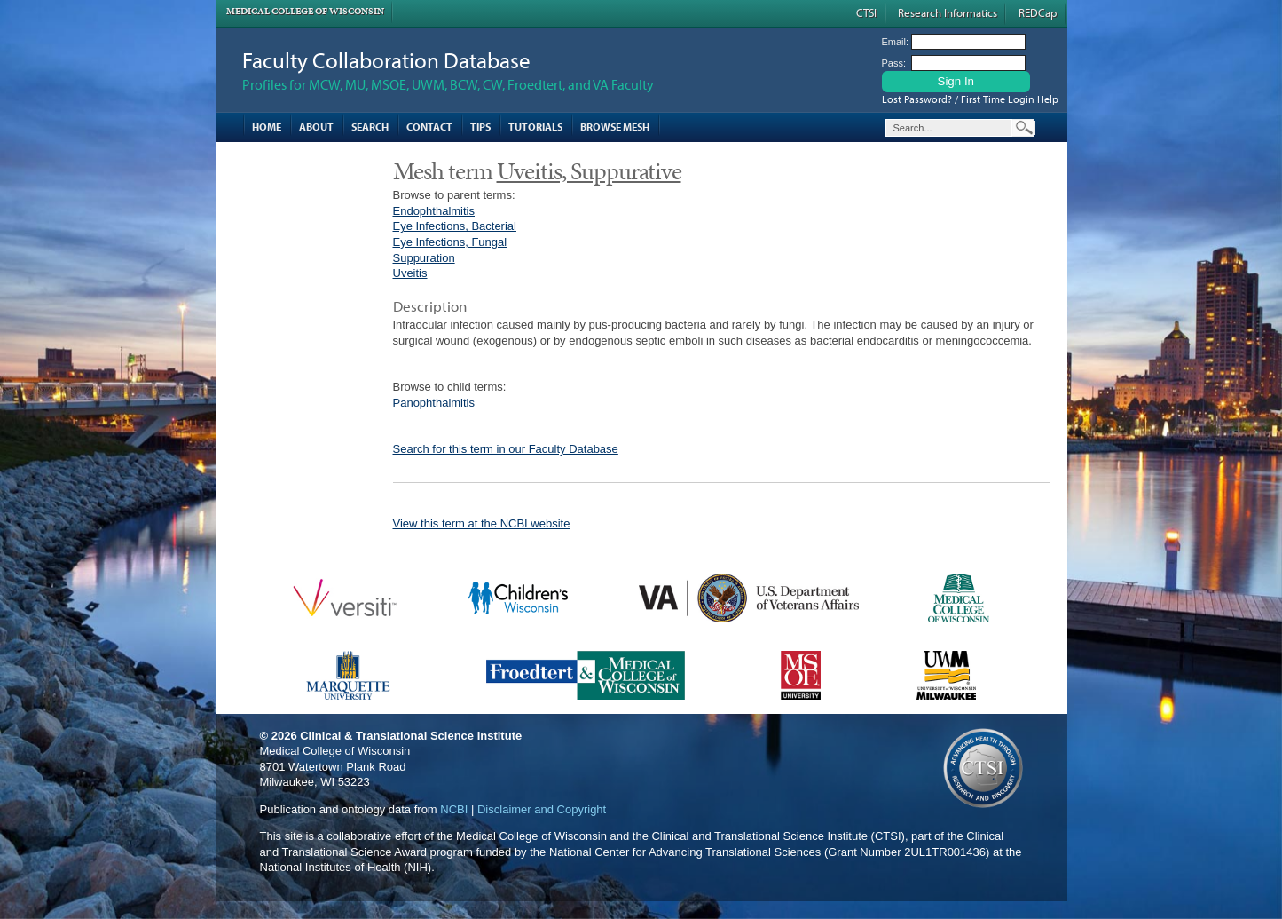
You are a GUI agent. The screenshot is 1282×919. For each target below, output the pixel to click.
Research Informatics (947, 12)
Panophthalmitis (434, 402)
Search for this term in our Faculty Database (505, 449)
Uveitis (410, 273)
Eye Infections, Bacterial (454, 226)
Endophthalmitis (434, 211)
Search (370, 126)
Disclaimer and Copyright (541, 809)
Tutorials (535, 126)
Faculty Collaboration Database (386, 60)
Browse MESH (614, 126)
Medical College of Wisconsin (305, 11)
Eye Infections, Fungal (450, 242)
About (316, 126)
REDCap (1038, 12)
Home (266, 126)
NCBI (454, 809)
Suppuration (424, 258)
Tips (480, 126)
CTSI (866, 12)
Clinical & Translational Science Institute (411, 735)
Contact (429, 126)
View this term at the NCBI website (481, 523)
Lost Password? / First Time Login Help (970, 99)
